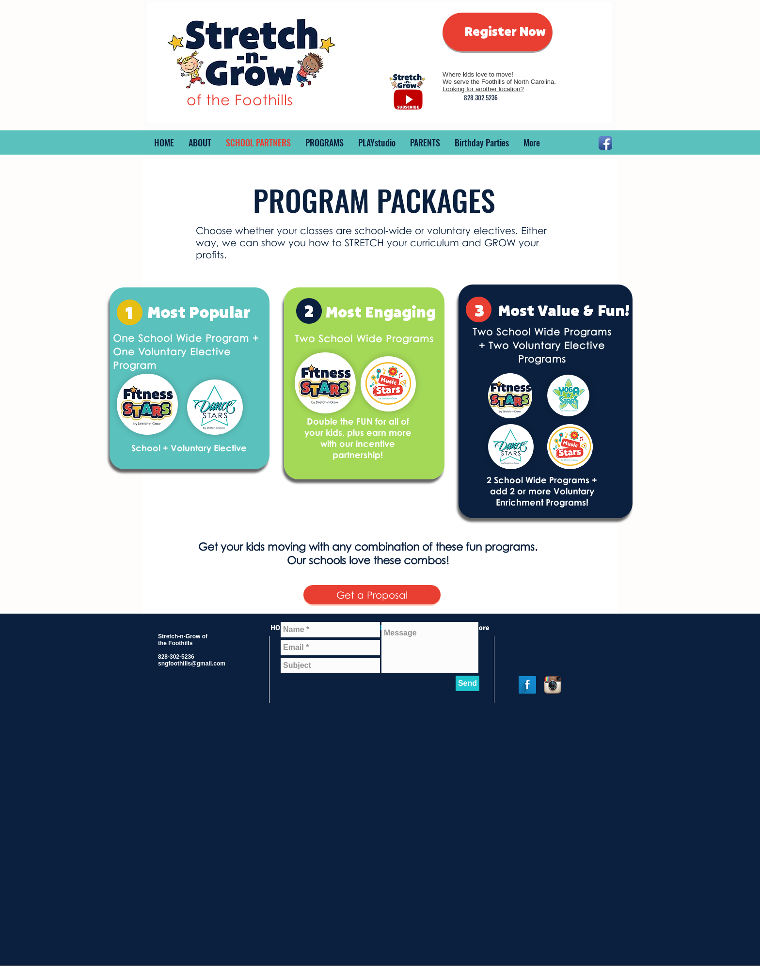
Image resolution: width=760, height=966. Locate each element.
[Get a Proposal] (372, 594)
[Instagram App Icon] (552, 685)
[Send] (467, 683)
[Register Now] (498, 32)
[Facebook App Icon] (605, 143)
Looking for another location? (483, 89)
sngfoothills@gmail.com (191, 663)
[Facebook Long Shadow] (527, 685)
